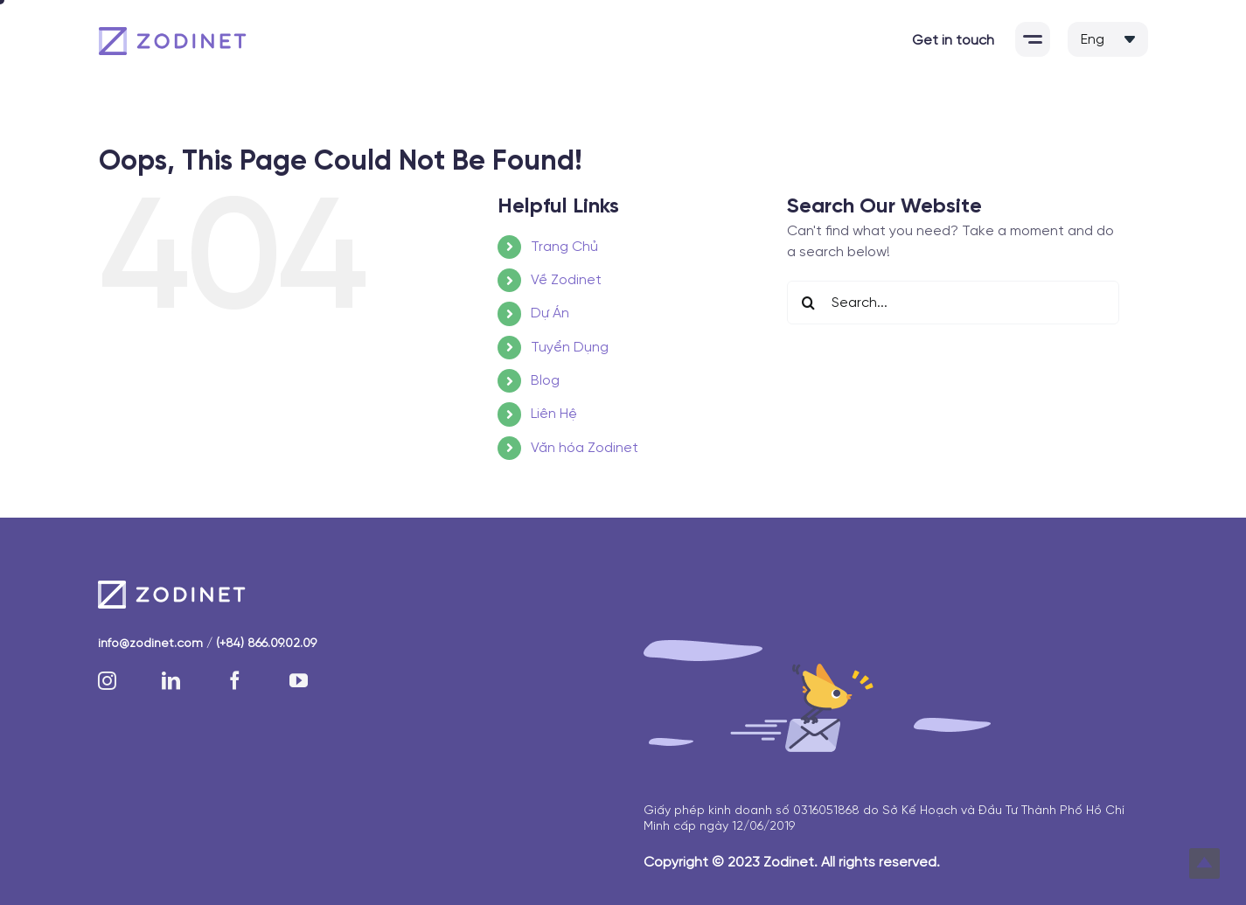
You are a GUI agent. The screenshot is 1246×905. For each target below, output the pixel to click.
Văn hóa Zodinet (584, 448)
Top (1204, 863)
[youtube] (298, 681)
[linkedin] (171, 681)
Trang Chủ (564, 247)
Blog (545, 380)
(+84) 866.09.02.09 (266, 644)
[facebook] (235, 681)
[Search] (809, 302)
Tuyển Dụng (570, 347)
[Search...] (953, 302)
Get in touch (953, 40)
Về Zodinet (566, 280)
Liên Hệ (554, 414)
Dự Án (550, 313)
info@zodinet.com (150, 644)
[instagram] (107, 681)
